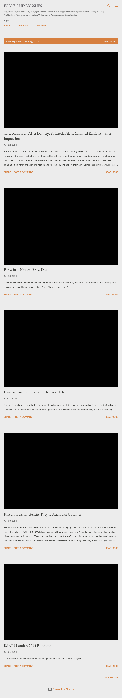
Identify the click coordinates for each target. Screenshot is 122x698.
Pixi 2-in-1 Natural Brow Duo (26, 269)
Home (7, 25)
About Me (23, 25)
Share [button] (7, 172)
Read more (111, 172)
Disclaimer (41, 25)
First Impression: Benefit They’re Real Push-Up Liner (42, 514)
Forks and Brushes (23, 5)
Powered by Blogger (61, 689)
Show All (110, 41)
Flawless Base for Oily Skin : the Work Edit (34, 392)
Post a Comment (23, 172)
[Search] (109, 6)
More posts (111, 677)
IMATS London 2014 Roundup (27, 645)
